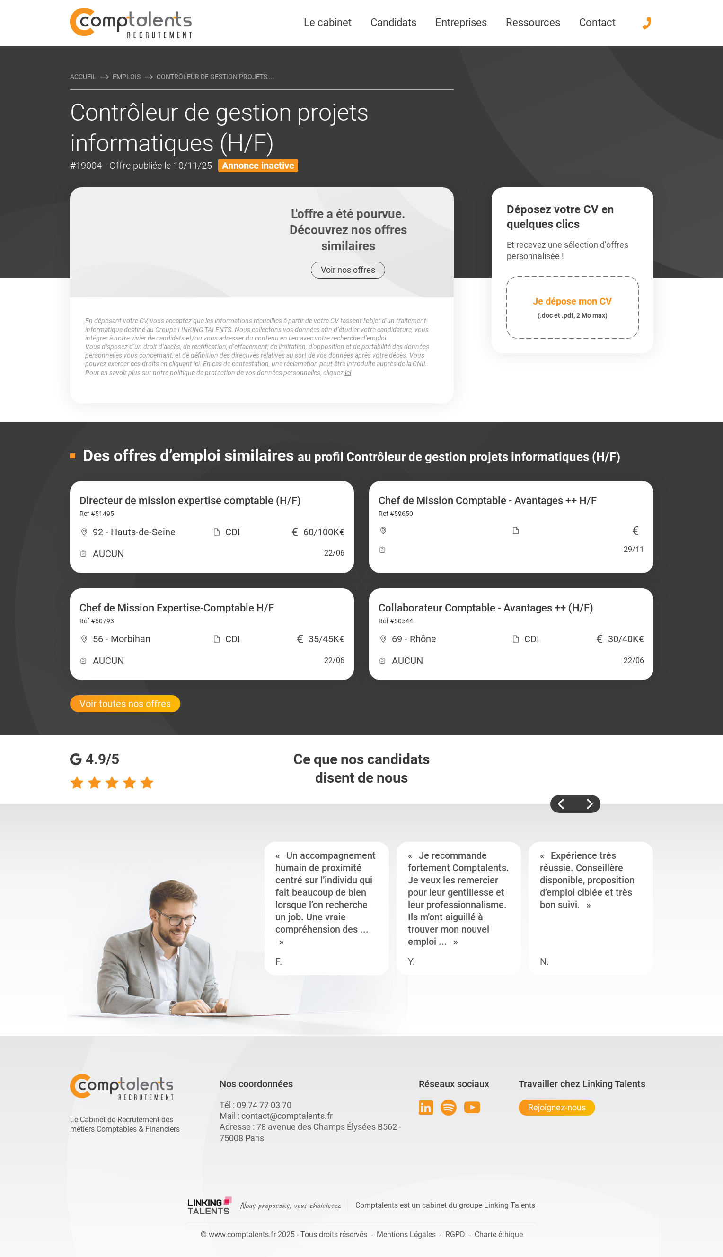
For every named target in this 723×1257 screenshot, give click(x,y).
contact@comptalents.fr (287, 1116)
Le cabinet (328, 22)
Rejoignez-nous (557, 1107)
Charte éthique (499, 1234)
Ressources (533, 22)
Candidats (393, 22)
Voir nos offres (348, 270)
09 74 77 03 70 (264, 1105)
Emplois (127, 76)
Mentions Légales (406, 1234)
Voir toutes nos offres (125, 703)
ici (197, 363)
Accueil (83, 76)
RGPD (455, 1234)
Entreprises (461, 22)
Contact (597, 22)
